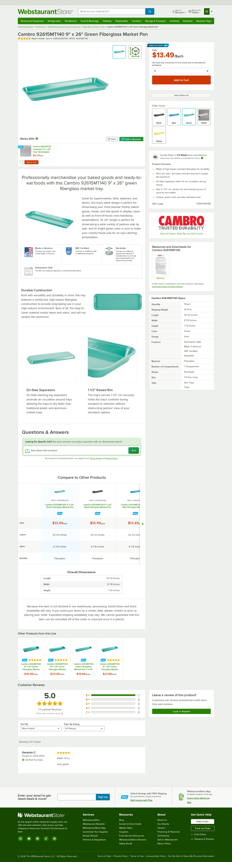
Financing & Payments (168, 832)
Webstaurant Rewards (94, 824)
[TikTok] (46, 838)
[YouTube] (29, 838)
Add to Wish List (181, 95)
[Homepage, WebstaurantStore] (45, 11)
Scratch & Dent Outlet (130, 824)
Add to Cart (31, 162)
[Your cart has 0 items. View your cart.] (209, 11)
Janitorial (174, 21)
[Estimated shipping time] (202, 158)
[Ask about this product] (81, 450)
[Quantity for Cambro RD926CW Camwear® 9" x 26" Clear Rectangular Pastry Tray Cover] (22, 162)
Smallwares (71, 21)
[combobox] (111, 11)
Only (154, 50)
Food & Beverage (90, 21)
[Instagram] (20, 838)
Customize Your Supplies (95, 832)
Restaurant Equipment (32, 21)
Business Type (203, 21)
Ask (134, 450)
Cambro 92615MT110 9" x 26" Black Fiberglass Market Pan (97, 505)
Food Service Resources (131, 836)
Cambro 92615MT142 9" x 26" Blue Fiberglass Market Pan (135, 505)
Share (112, 139)
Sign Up (102, 797)
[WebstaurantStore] (45, 815)
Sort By (24, 724)
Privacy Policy (112, 458)
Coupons (123, 832)
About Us (162, 820)
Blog (121, 820)
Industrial (187, 21)
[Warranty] (160, 266)
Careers (161, 828)
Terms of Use (95, 458)
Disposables (121, 21)
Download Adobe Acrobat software (167, 286)
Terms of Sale (104, 856)
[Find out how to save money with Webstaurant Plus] (21, 147)
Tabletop (107, 21)
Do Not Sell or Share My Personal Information (191, 856)
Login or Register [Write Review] (181, 711)
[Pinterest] (54, 838)
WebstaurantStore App (94, 828)
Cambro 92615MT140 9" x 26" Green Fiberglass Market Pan (59, 505)
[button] (119, 51)
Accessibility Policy (156, 856)
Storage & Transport (155, 21)
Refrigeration (54, 21)
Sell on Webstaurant (167, 839)
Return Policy (164, 843)
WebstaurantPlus (91, 820)
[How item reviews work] (62, 713)
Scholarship (163, 836)
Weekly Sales (125, 828)
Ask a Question (131, 139)
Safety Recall (125, 843)
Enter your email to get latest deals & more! (34, 797)
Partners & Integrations (94, 839)
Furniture (136, 21)
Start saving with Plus (141, 800)
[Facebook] (37, 838)
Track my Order (203, 828)
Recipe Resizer (90, 836)
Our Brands (163, 824)
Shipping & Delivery (202, 839)
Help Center (202, 821)
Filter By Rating (72, 724)
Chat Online (198, 834)
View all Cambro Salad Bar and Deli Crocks (181, 233)
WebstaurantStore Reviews (132, 839)
